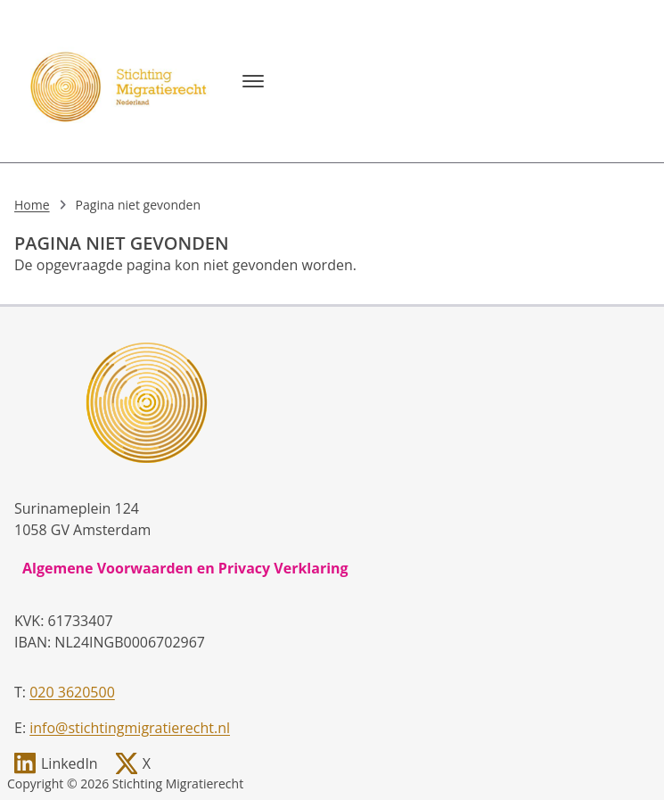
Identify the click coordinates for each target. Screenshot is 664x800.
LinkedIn (69, 763)
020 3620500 (72, 692)
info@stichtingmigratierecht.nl (129, 728)
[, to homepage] (121, 81)
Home (32, 204)
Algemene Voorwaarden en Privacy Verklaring (185, 568)
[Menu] (253, 81)
